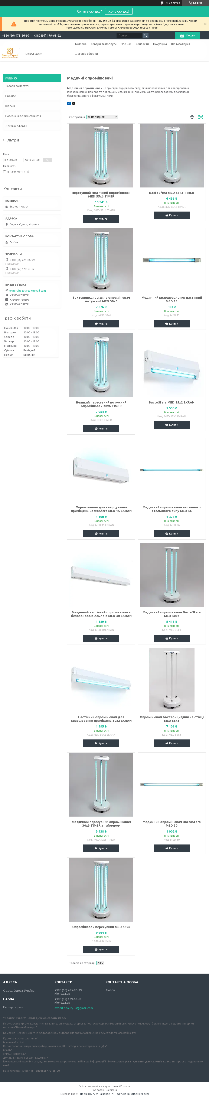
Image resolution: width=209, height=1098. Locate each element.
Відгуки (10, 105)
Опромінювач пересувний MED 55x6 (101, 927)
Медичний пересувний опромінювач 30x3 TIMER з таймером (101, 823)
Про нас (126, 44)
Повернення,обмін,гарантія (23, 115)
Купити (103, 218)
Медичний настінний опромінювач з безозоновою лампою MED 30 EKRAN (101, 614)
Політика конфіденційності (132, 1093)
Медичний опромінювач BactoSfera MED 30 (172, 823)
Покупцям (160, 44)
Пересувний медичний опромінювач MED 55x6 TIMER (101, 194)
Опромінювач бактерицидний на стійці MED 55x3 (172, 718)
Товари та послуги (104, 44)
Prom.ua (125, 1086)
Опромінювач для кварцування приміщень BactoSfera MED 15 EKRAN (101, 509)
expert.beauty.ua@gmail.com (27, 290)
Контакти (142, 44)
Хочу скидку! (118, 11)
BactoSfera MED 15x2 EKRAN (172, 402)
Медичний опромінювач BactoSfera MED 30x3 (172, 614)
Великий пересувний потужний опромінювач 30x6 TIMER (101, 404)
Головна (80, 44)
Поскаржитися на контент (96, 1093)
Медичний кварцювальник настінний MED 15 (171, 299)
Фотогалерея (180, 44)
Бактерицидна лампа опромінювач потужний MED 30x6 (101, 299)
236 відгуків (173, 2)
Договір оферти (86, 53)
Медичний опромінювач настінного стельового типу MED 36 (172, 509)
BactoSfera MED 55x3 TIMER (171, 193)
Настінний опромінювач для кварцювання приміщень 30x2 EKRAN (101, 718)
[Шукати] (145, 35)
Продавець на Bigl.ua (105, 1090)
